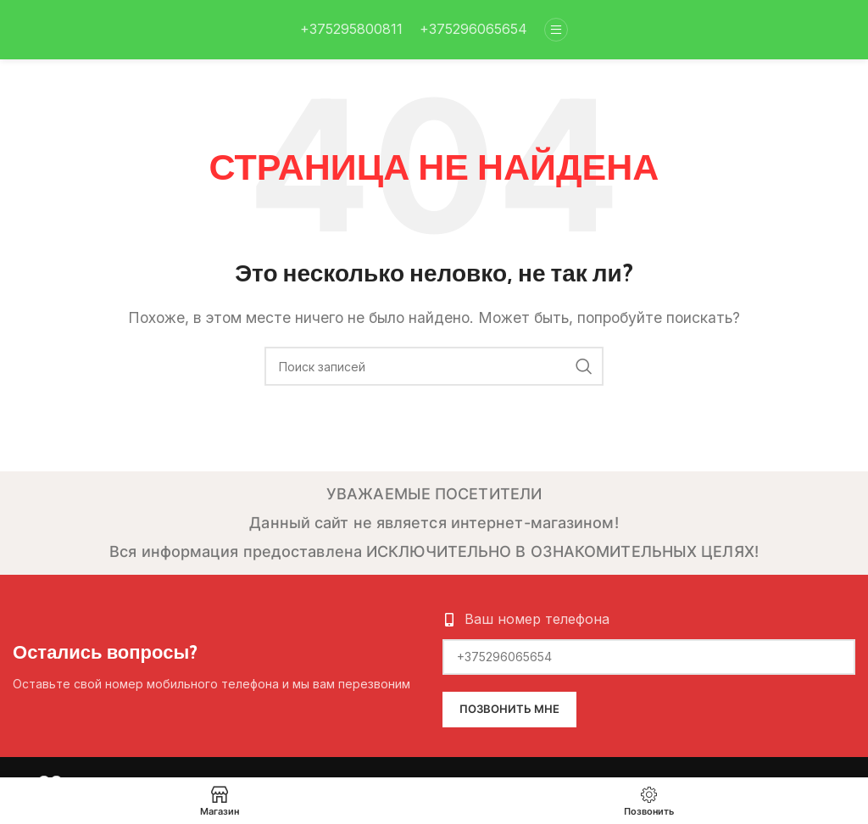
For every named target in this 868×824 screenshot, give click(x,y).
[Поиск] (434, 366)
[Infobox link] (351, 30)
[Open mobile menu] (556, 30)
